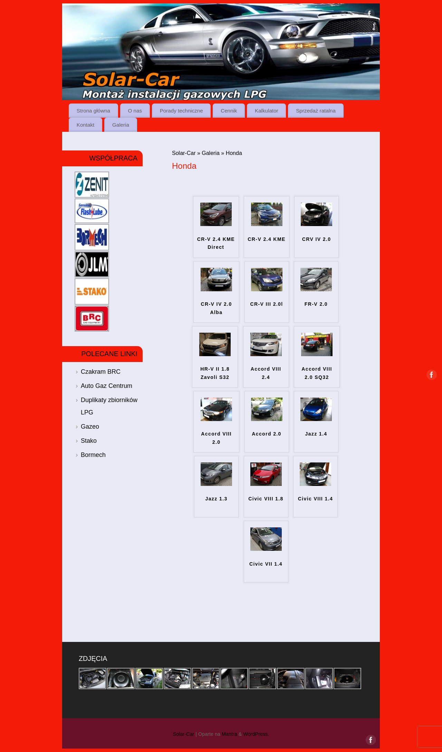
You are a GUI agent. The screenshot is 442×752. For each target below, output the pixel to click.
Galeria (120, 125)
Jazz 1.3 (216, 498)
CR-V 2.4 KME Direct (216, 243)
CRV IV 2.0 (316, 239)
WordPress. (256, 734)
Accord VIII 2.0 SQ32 (316, 373)
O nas (135, 111)
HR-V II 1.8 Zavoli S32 (215, 373)
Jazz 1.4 (316, 434)
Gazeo (90, 426)
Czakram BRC (101, 371)
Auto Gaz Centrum (106, 385)
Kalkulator (266, 111)
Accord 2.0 (266, 434)
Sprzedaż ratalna (316, 111)
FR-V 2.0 (316, 304)
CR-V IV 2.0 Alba (216, 308)
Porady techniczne (181, 111)
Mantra (229, 734)
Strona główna (93, 111)
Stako (89, 440)
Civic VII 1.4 (265, 564)
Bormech (93, 454)
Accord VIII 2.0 (216, 438)
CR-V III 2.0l (266, 304)
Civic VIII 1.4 (315, 498)
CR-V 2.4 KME (266, 239)
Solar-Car (183, 153)
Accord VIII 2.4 (266, 373)
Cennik (229, 111)
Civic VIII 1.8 (265, 498)
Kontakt (86, 125)
